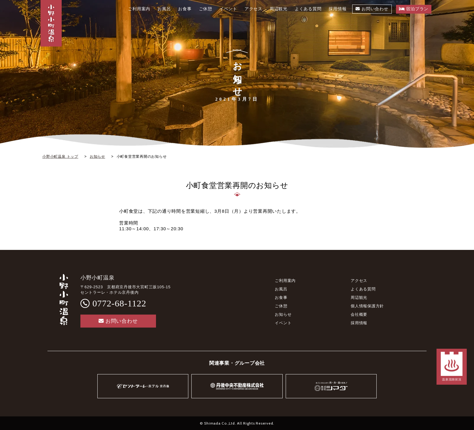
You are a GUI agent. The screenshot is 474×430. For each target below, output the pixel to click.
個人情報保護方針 (367, 306)
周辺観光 (359, 297)
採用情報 (359, 323)
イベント (283, 323)
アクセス (359, 280)
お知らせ (283, 314)
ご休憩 (281, 306)
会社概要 (359, 314)
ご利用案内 (285, 280)
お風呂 (281, 289)
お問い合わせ (118, 321)
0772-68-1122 (119, 303)
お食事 (281, 297)
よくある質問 (363, 289)
